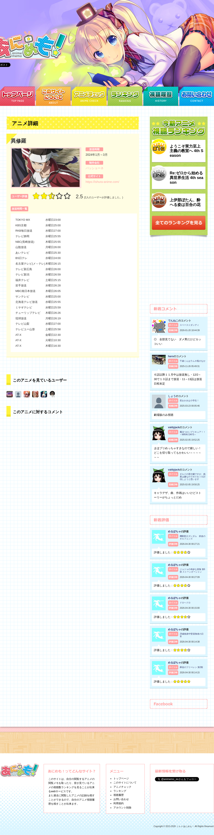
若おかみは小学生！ (189, 400)
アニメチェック (122, 786)
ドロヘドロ (185, 602)
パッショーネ (95, 168)
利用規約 (118, 803)
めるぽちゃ (174, 531)
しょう (172, 396)
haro (171, 356)
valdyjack (174, 427)
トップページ (121, 778)
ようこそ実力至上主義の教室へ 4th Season (186, 151)
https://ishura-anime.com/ (102, 182)
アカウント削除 (122, 807)
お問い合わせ (121, 799)
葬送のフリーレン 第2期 (191, 667)
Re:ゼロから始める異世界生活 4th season (186, 177)
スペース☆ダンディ (189, 325)
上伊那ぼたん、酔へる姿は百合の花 (185, 202)
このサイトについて (125, 782)
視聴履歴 (118, 795)
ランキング (119, 790)
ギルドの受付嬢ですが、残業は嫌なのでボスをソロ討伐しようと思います (192, 476)
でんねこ (173, 320)
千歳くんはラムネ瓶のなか (192, 361)
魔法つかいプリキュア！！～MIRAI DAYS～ (192, 433)
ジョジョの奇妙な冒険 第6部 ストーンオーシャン (192, 570)
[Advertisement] (179, 272)
